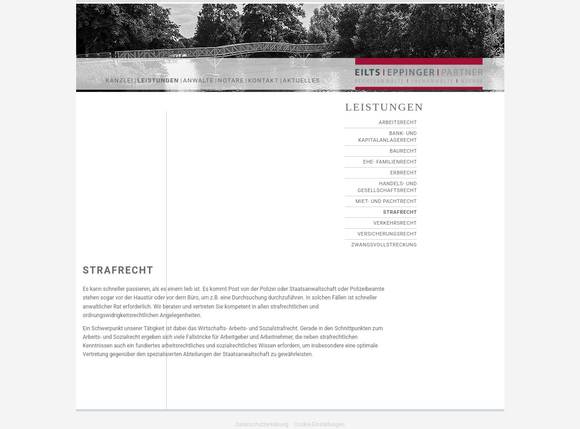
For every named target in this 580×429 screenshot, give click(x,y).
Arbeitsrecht (398, 122)
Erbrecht (403, 173)
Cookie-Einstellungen (319, 424)
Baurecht (403, 151)
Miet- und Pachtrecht (386, 201)
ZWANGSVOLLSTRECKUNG (384, 245)
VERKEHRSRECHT (395, 223)
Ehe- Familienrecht (390, 162)
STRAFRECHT (400, 212)
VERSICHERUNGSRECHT (387, 234)
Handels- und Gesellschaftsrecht (387, 187)
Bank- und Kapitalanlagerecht (387, 136)
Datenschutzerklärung (262, 424)
